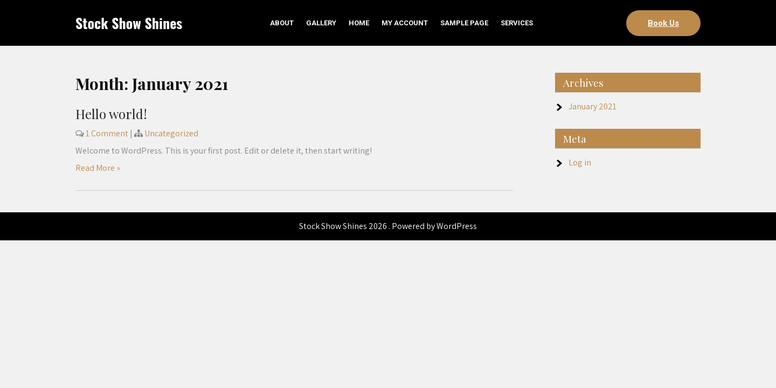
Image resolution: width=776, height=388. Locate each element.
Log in (580, 162)
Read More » (97, 168)
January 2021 (592, 106)
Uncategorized (171, 133)
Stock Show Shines (128, 22)
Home (359, 23)
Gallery (321, 23)
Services (517, 23)
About (282, 23)
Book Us (663, 23)
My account (405, 23)
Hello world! (111, 113)
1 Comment (107, 133)
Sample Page (464, 23)
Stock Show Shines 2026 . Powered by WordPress (388, 226)
